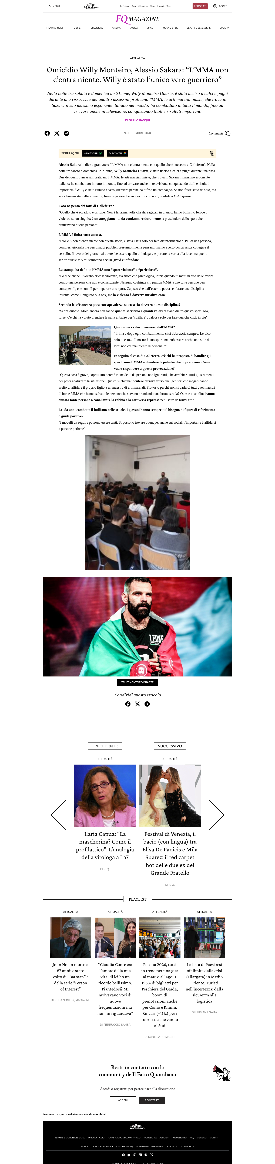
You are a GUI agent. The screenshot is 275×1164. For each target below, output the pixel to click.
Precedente (105, 745)
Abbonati (200, 6)
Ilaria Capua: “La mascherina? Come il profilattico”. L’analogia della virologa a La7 (105, 848)
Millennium (143, 6)
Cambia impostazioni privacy (125, 1134)
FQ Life (77, 28)
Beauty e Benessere (199, 28)
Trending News (54, 28)
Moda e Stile (170, 28)
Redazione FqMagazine (72, 998)
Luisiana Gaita (206, 1009)
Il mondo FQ (164, 6)
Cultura (224, 28)
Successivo (170, 745)
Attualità (137, 58)
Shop (152, 6)
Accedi (123, 1097)
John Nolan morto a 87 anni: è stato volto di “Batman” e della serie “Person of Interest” (71, 975)
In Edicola (124, 6)
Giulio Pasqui (139, 120)
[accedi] (220, 6)
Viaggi (150, 28)
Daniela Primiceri (161, 1033)
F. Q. (107, 875)
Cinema (116, 28)
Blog (134, 6)
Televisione (96, 28)
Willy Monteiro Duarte (137, 682)
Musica (134, 28)
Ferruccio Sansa (116, 1021)
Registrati (152, 1097)
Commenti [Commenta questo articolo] (219, 133)
